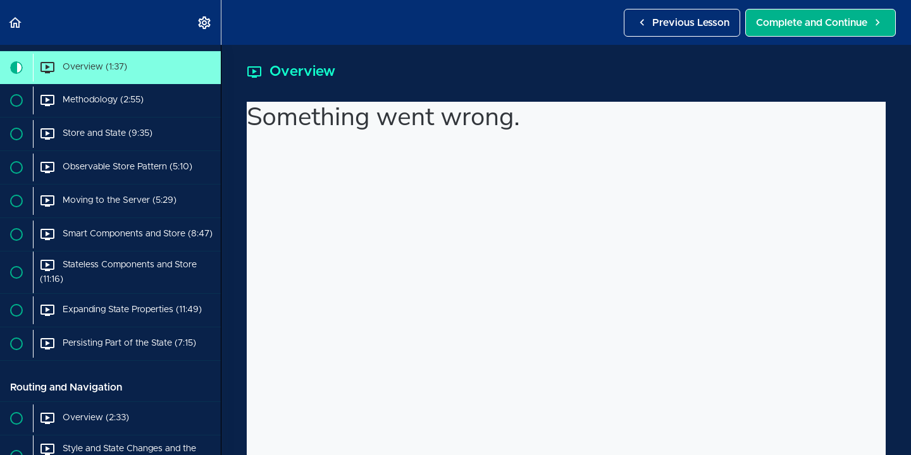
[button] (16, 22)
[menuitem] (205, 22)
